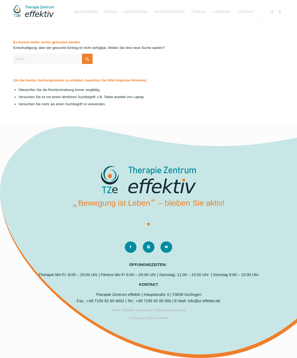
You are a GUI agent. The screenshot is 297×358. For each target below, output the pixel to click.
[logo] (33, 12)
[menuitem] (85, 12)
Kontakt (128, 310)
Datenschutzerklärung (169, 310)
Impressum (144, 310)
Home (116, 310)
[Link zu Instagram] (272, 12)
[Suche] (53, 59)
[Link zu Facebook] (280, 12)
